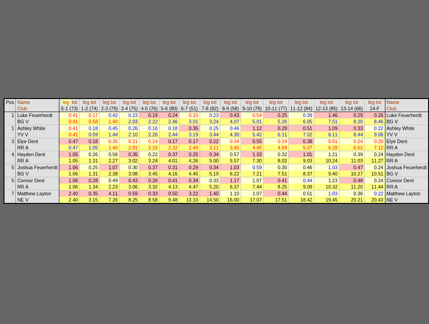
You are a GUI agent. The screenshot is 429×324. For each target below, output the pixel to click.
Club (22, 108)
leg (66, 102)
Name (23, 102)
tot (74, 102)
